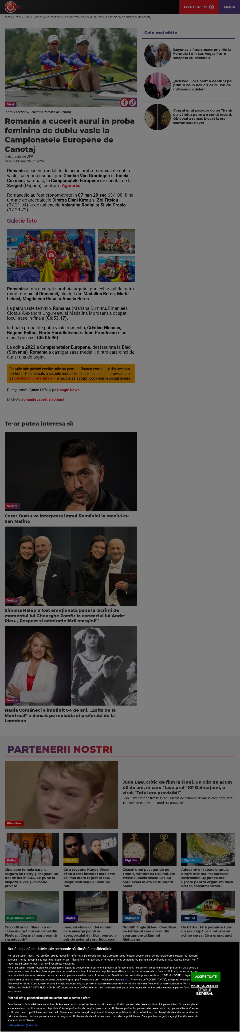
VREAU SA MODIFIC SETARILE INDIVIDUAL (204, 989)
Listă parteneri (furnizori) (23, 1025)
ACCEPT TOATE (205, 976)
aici (127, 979)
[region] (120, 987)
